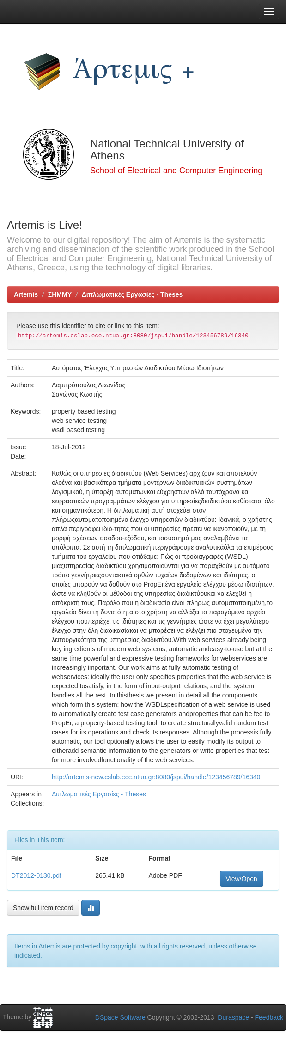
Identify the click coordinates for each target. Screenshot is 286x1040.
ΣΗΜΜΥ (60, 294)
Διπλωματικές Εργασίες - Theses (132, 294)
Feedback (269, 1017)
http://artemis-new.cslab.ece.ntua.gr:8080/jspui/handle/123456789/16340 (156, 777)
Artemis (26, 294)
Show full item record (43, 908)
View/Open (241, 878)
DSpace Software (120, 1017)
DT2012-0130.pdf (36, 875)
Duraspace (233, 1017)
